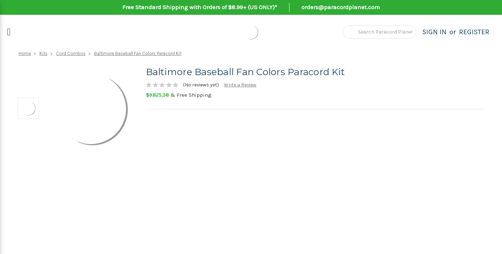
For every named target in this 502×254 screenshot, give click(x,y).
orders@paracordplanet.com (340, 7)
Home (25, 53)
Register (474, 32)
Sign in (434, 32)
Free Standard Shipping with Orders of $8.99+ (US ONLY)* (199, 7)
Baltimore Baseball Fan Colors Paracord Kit (138, 53)
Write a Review (240, 85)
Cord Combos (71, 53)
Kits (43, 53)
